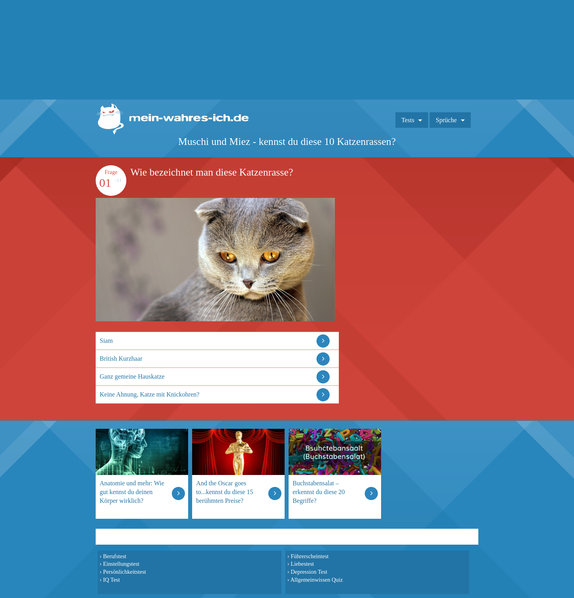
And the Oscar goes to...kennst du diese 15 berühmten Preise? (224, 492)
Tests (408, 120)
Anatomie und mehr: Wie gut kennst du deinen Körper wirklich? (132, 492)
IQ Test (111, 580)
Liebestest (302, 564)
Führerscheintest (309, 556)
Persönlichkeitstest (124, 572)
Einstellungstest (121, 564)
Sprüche (446, 120)
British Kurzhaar (121, 358)
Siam (106, 340)
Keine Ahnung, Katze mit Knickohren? (149, 394)
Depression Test (309, 572)
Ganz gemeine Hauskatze (132, 376)
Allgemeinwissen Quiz (316, 580)
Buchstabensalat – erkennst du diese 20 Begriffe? (319, 492)
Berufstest (114, 556)
